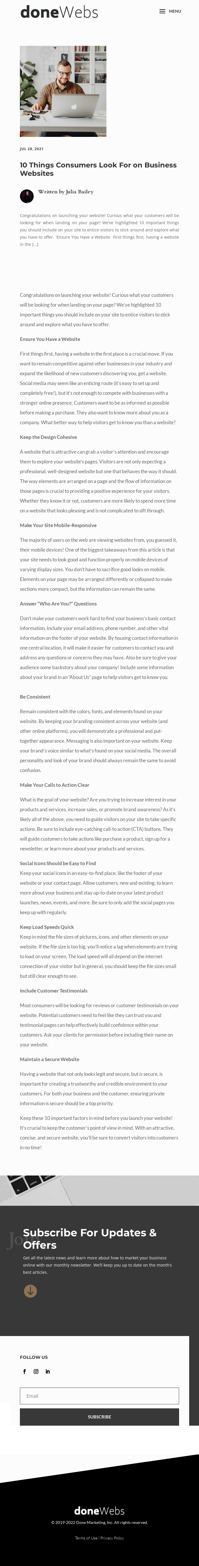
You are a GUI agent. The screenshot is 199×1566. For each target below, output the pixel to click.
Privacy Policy (112, 1537)
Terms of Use (86, 1537)
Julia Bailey (79, 191)
